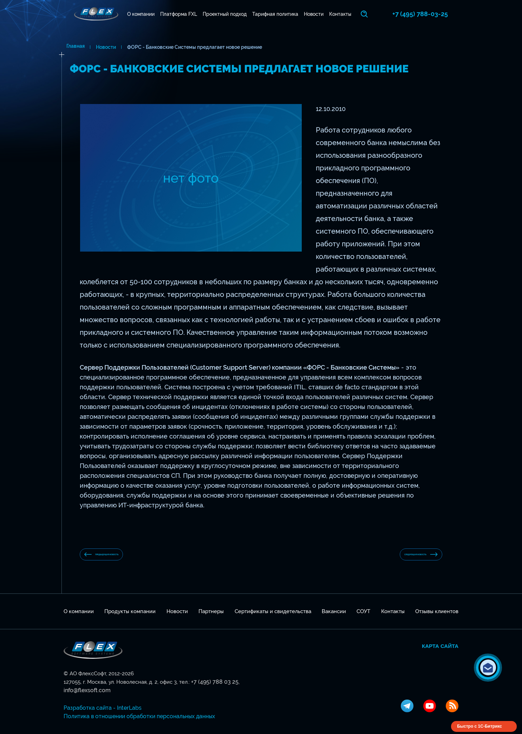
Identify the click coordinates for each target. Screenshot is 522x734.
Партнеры (211, 617)
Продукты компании (130, 617)
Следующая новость (400, 557)
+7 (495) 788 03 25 (212, 687)
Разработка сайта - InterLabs (99, 705)
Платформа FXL (176, 14)
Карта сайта (440, 652)
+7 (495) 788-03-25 (430, 14)
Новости (319, 14)
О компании (136, 14)
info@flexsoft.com (258, 687)
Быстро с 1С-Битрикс (479, 723)
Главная (73, 47)
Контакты (348, 14)
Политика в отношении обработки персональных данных (136, 713)
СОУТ (363, 617)
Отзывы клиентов (436, 617)
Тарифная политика (278, 14)
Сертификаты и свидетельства (273, 617)
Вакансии (334, 617)
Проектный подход (225, 14)
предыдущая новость (123, 557)
